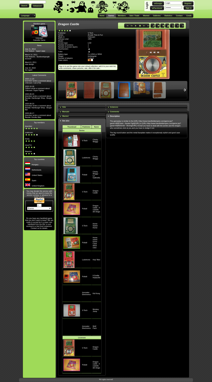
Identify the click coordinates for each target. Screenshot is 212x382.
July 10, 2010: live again (30, 69)
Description (115, 116)
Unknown (39, 38)
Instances (114, 107)
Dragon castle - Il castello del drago (96, 209)
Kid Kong (96, 293)
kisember (28, 126)
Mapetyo (28, 151)
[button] (24, 6)
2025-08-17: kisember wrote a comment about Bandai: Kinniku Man (38, 115)
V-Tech (84, 141)
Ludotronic (86, 158)
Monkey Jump (96, 310)
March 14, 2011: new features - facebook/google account (37, 57)
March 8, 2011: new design (31, 63)
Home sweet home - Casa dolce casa (95, 243)
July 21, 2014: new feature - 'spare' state (35, 50)
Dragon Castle (96, 192)
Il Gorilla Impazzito (96, 277)
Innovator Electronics (86, 293)
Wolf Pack (95, 327)
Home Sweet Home (95, 226)
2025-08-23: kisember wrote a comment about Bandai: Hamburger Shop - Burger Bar (38, 97)
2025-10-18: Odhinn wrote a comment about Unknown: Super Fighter (37, 88)
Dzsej (27, 139)
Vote (64, 107)
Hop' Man (96, 260)
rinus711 (28, 145)
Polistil (84, 175)
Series (81, 130)
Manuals (65, 112)
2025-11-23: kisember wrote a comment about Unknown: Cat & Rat (38, 81)
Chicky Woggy (95, 141)
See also (65, 121)
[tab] (82, 107)
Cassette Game (39, 40)
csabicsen (29, 132)
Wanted (65, 116)
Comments (114, 112)
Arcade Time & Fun (95, 35)
